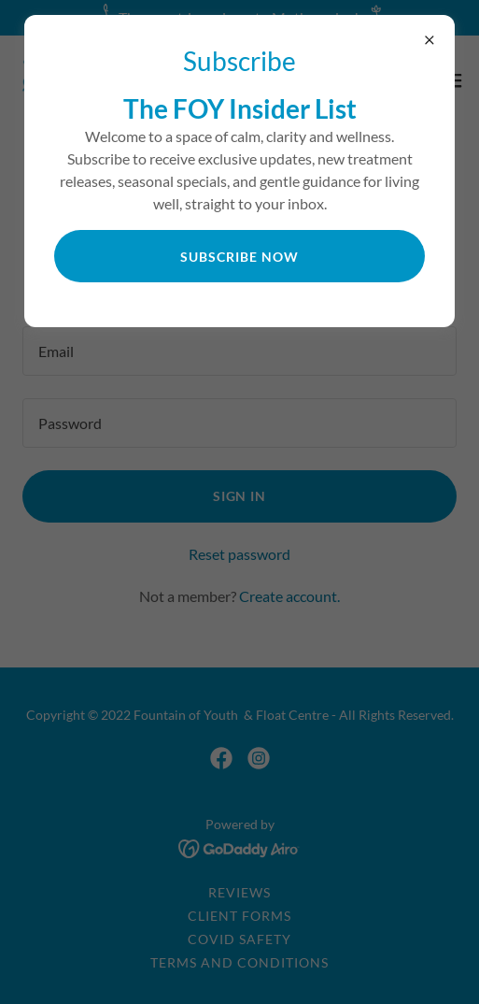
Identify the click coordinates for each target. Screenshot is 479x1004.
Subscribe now (239, 257)
